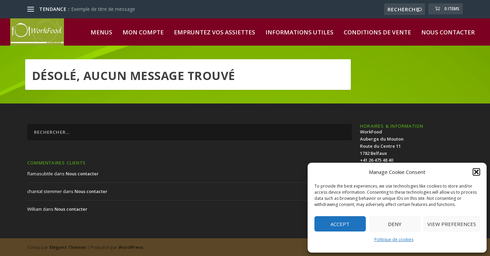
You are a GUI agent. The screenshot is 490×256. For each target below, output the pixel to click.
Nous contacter (448, 33)
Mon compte (143, 33)
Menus (101, 33)
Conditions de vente (377, 33)
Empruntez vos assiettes (214, 33)
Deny (395, 224)
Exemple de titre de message (103, 9)
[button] (476, 172)
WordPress (130, 247)
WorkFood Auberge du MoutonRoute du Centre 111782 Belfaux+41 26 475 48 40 (382, 146)
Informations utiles (299, 33)
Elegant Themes (67, 247)
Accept (339, 224)
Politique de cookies (393, 239)
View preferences (451, 224)
